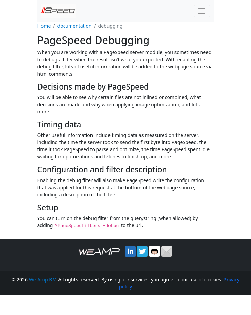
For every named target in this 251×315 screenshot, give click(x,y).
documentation (74, 25)
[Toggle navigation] (202, 11)
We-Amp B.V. (43, 279)
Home (44, 25)
